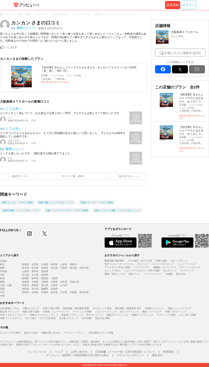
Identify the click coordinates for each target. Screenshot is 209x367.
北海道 (3, 261)
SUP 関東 (87, 318)
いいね (10, 47)
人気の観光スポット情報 (100, 332)
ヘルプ (59, 351)
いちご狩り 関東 (187, 315)
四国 (2, 288)
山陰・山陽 (6, 285)
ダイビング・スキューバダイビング (155, 264)
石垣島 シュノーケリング (56, 311)
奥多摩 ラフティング (72, 315)
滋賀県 (25, 281)
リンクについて (37, 351)
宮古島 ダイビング (68, 318)
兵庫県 (54, 281)
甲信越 (3, 271)
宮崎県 (73, 292)
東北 (2, 264)
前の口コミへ (20, 176)
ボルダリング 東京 (102, 308)
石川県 (35, 275)
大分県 (63, 292)
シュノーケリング (186, 264)
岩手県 (35, 264)
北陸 (2, 275)
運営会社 (157, 355)
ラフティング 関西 (166, 315)
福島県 (73, 264)
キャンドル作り (112, 270)
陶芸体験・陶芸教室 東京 (128, 308)
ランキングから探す (10, 332)
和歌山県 (74, 281)
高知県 (54, 288)
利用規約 (168, 351)
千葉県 (63, 268)
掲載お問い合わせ (51, 332)
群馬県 (35, 268)
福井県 (44, 275)
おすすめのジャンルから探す (122, 255)
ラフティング (187, 270)
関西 (2, 281)
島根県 (35, 285)
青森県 (25, 264)
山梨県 (25, 271)
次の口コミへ (127, 176)
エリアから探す (9, 255)
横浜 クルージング (152, 311)
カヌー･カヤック (179, 260)
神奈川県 (84, 268)
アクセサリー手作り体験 (117, 267)
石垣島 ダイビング (154, 308)
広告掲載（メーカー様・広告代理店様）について (125, 351)
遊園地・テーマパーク (164, 267)
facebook (163, 69)
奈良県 (63, 281)
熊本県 (54, 292)
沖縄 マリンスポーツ (10, 318)
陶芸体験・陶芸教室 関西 (76, 308)
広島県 (54, 285)
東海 (2, 278)
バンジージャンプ (153, 274)
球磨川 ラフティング (142, 315)
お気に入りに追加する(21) (182, 53)
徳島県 (25, 288)
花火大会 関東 (102, 318)
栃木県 (25, 268)
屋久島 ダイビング (9, 311)
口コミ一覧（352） (73, 176)
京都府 (35, 281)
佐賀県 (35, 292)
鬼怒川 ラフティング (117, 315)
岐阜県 (35, 278)
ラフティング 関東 (82, 311)
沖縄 (2, 295)
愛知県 (44, 278)
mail (197, 69)
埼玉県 (54, 268)
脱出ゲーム (134, 274)
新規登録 (172, 5)
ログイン (189, 5)
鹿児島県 (84, 292)
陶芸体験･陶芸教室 (114, 260)
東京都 (73, 268)
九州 (2, 292)
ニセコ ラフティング (105, 311)
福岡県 (25, 292)
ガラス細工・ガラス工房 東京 (40, 318)
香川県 (35, 288)
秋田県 (54, 264)
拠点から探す (31, 332)
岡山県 (44, 285)
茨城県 (44, 268)
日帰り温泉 (161, 260)
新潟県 (44, 271)
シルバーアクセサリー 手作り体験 (141, 270)
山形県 (63, 264)
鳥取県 (25, 285)
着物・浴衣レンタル (114, 274)
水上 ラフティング (129, 311)
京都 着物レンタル (9, 308)
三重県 (54, 278)
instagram (29, 233)
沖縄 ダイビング (31, 308)
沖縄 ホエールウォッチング (44, 315)
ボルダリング (170, 270)
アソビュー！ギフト (73, 332)
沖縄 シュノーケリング (179, 308)
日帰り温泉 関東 (51, 308)
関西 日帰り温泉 (31, 311)
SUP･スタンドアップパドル (119, 264)
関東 (2, 268)
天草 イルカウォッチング (13, 315)
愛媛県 (44, 288)
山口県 (63, 285)
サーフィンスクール (190, 267)
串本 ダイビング (94, 315)
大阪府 (44, 281)
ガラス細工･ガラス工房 (140, 260)
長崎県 (44, 292)
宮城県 (44, 264)
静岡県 (25, 278)
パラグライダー (141, 267)
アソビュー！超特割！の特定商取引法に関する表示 (77, 355)
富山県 (25, 275)
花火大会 (180, 274)
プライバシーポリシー (130, 355)
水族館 (169, 274)
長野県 (35, 271)
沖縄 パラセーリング (176, 311)
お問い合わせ (79, 351)
